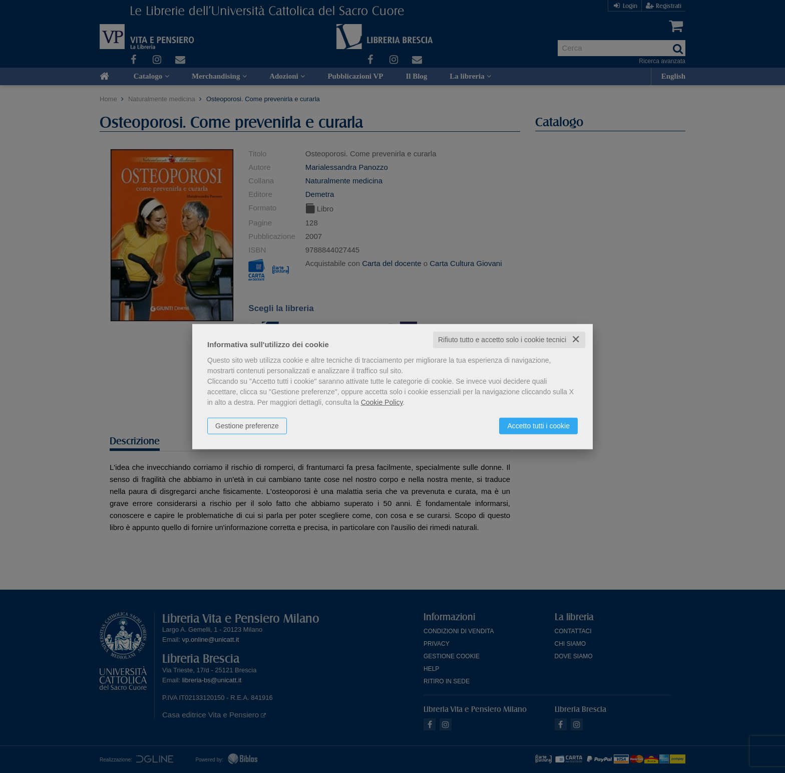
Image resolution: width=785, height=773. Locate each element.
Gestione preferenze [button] (247, 426)
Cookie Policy (382, 402)
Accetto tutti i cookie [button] (538, 426)
